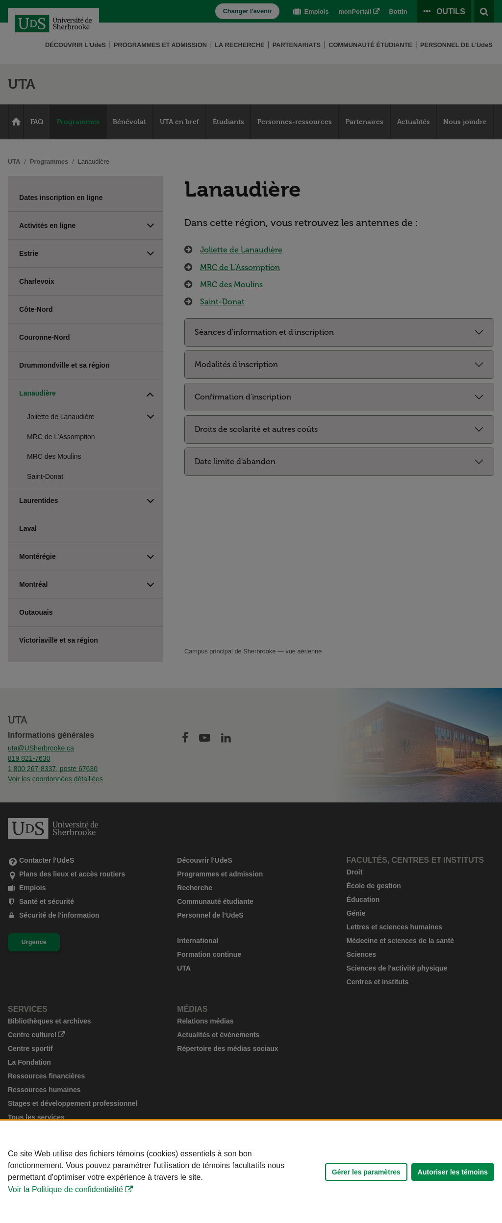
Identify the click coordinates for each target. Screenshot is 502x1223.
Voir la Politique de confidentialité (65, 1189)
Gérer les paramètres (366, 1172)
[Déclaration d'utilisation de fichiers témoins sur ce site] (251, 1172)
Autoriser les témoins (453, 1172)
